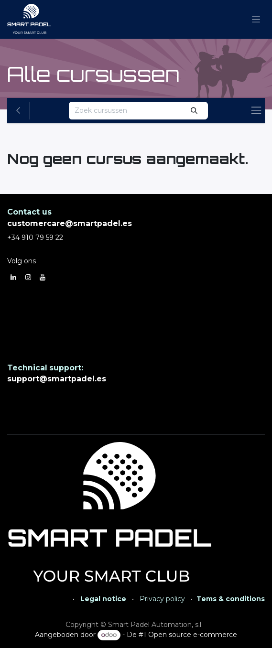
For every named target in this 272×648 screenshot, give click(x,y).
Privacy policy (162, 598)
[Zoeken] (194, 110)
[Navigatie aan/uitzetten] (256, 20)
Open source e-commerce (192, 634)
